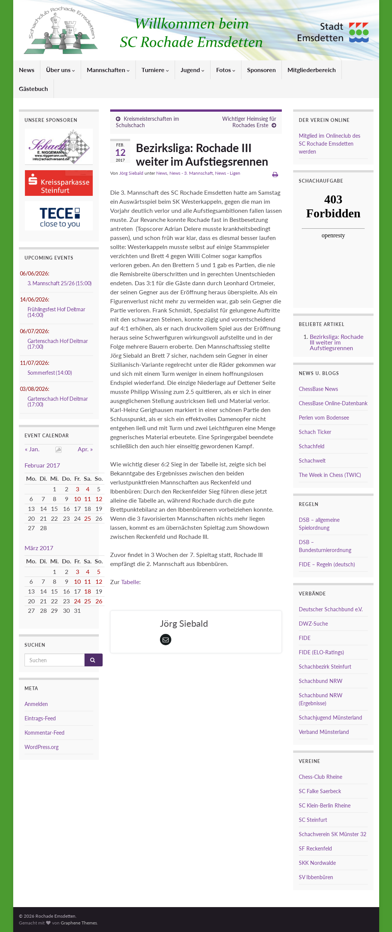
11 (87, 498)
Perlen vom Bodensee (324, 417)
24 (77, 600)
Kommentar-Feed (45, 732)
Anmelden (36, 704)
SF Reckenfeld (315, 848)
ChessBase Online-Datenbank (333, 403)
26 (98, 600)
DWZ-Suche (313, 623)
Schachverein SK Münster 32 (332, 834)
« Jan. (32, 448)
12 (98, 498)
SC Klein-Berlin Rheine (324, 805)
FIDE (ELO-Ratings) (321, 652)
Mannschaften (108, 69)
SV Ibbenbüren (316, 877)
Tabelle (130, 581)
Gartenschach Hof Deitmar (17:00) (58, 344)
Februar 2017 (42, 465)
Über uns (60, 69)
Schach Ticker (315, 432)
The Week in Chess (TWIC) (330, 475)
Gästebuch (33, 88)
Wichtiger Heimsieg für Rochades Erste (249, 121)
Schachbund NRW (321, 681)
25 (87, 518)
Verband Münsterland (324, 732)
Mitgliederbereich (311, 69)
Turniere (155, 69)
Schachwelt (312, 460)
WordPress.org (41, 747)
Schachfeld (311, 446)
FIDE (305, 638)
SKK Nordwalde (317, 863)
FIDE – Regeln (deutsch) (327, 564)
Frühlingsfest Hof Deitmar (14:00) (56, 312)
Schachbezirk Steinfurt (325, 666)
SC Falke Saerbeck (320, 791)
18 (87, 591)
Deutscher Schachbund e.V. (331, 609)
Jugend (192, 69)
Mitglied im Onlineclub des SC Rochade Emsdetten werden (329, 143)
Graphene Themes (79, 923)
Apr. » (85, 448)
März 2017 (39, 547)
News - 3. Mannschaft (191, 173)
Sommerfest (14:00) (50, 372)
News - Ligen (227, 173)
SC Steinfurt (313, 820)
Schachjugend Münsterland (330, 717)
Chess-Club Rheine (320, 777)
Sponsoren (261, 69)
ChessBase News (318, 389)
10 (77, 498)
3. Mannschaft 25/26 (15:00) (60, 283)
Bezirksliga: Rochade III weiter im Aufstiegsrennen (336, 342)
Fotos (225, 69)
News (26, 69)
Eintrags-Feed (40, 718)
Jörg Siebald (131, 173)
